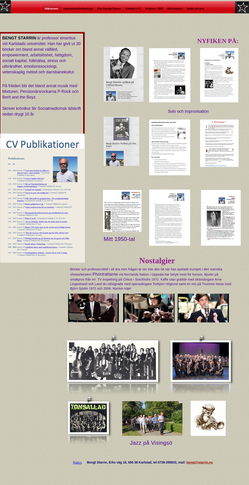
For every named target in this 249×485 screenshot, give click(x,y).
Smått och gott (196, 8)
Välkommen (52, 8)
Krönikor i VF (133, 8)
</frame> (77, 463)
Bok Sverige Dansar (110, 8)
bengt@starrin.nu (200, 462)
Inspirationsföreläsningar (78, 8)
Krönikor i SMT (154, 8)
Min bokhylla (175, 8)
